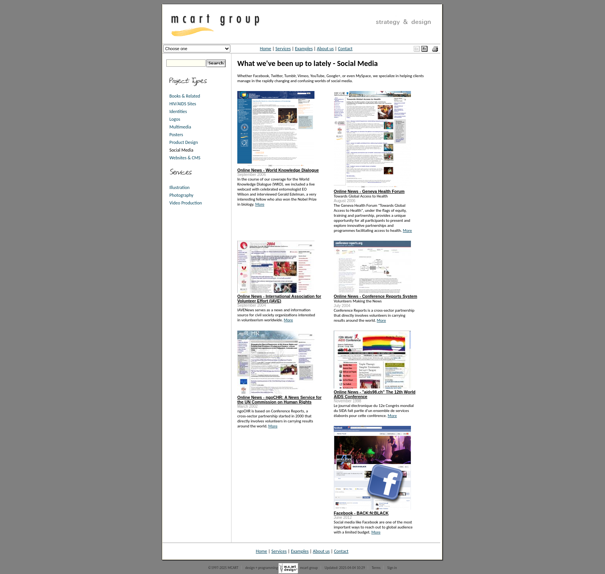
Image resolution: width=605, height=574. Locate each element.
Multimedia (180, 127)
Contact (345, 48)
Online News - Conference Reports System (375, 296)
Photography (181, 195)
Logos (174, 119)
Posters (176, 134)
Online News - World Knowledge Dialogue (278, 170)
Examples (304, 48)
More (259, 204)
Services (283, 48)
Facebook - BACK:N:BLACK (361, 513)
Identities (178, 111)
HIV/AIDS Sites (182, 103)
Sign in (392, 568)
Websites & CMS (184, 157)
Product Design (183, 142)
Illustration (179, 187)
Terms (376, 568)
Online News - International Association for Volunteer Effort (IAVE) (279, 298)
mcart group (309, 568)
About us (325, 48)
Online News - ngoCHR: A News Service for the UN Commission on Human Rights (279, 399)
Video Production (185, 203)
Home (265, 48)
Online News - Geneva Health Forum (369, 191)
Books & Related (184, 96)
